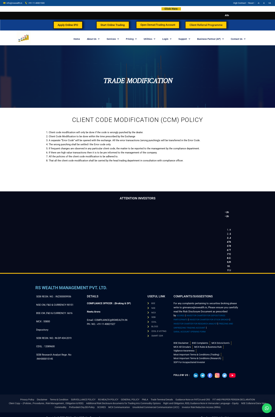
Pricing (131, 39)
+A (269, 3)
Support (184, 39)
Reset (251, 3)
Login (166, 39)
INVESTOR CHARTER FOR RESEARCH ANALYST (201, 321)
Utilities (149, 39)
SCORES (181, 313)
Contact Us (238, 39)
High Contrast (239, 3)
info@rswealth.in (12, 3)
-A (258, 3)
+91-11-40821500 (35, 3)
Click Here (171, 8)
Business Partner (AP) (210, 39)
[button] (267, 408)
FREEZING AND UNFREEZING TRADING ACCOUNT (201, 325)
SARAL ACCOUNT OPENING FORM (192, 329)
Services (113, 39)
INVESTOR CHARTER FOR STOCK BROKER (215, 317)
